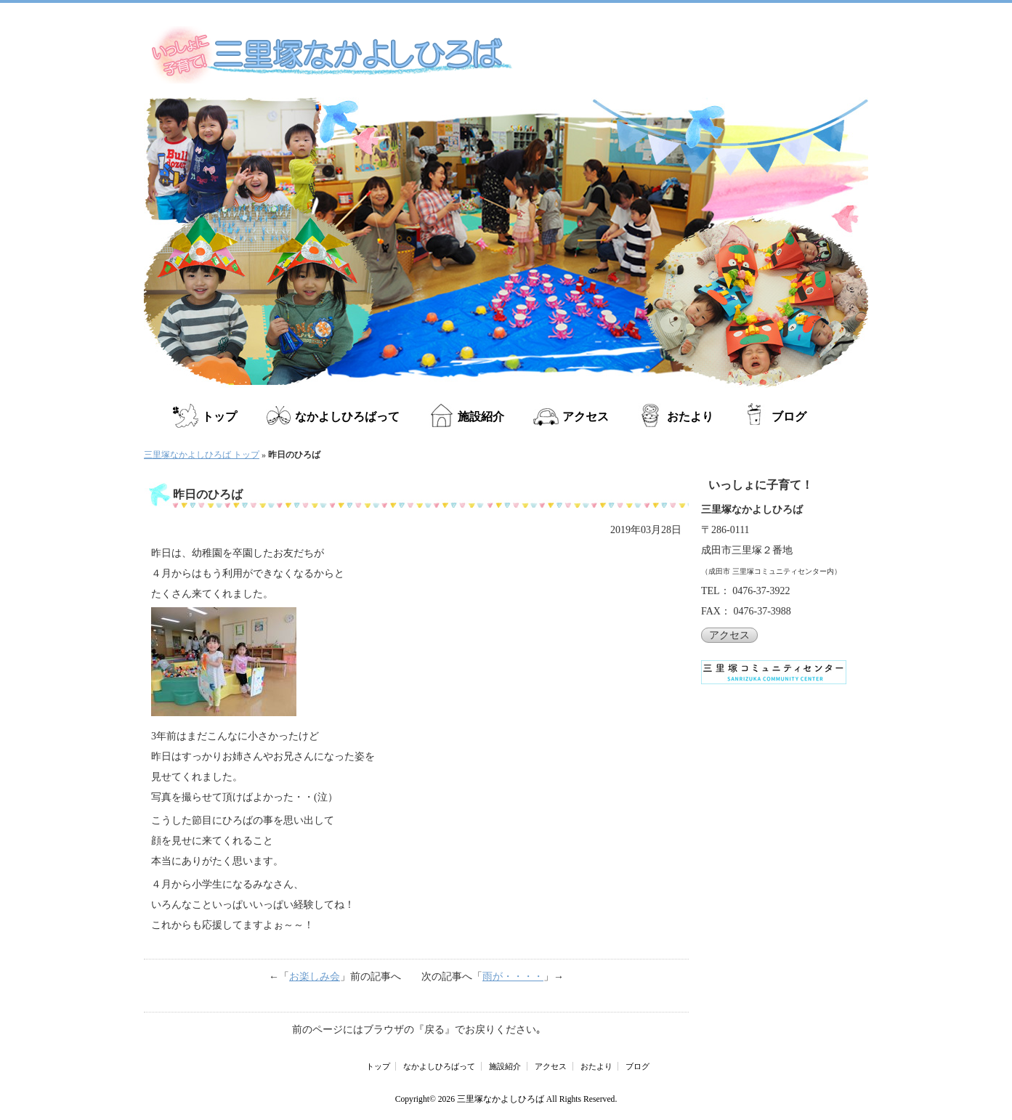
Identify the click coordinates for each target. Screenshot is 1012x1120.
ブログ (789, 416)
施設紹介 (481, 416)
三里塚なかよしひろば (500, 1099)
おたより (690, 416)
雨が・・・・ (512, 976)
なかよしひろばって (347, 416)
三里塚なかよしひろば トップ (201, 455)
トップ (219, 416)
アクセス (585, 416)
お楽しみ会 (314, 976)
